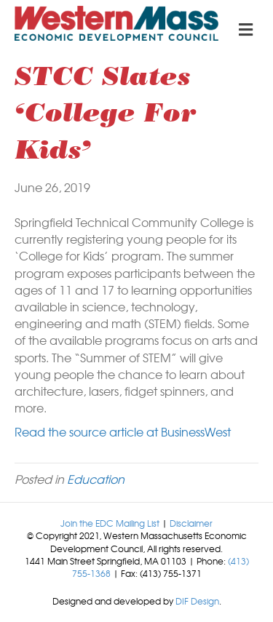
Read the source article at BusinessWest (123, 431)
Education (95, 478)
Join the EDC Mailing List (109, 523)
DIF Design (197, 600)
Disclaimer (191, 523)
